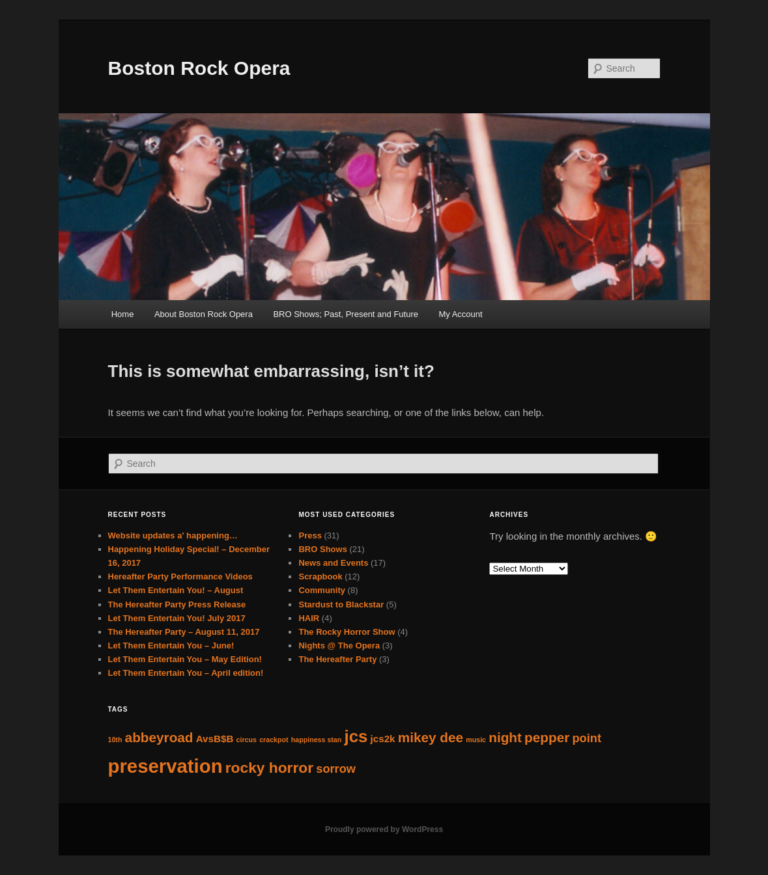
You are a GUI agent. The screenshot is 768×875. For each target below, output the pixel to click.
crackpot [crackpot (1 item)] (273, 739)
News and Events (333, 563)
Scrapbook (320, 576)
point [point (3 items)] (586, 738)
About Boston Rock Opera (203, 314)
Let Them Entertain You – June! (171, 645)
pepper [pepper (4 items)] (546, 737)
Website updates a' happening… (173, 535)
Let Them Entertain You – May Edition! (185, 659)
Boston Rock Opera (199, 68)
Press (309, 535)
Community (321, 590)
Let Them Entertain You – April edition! (186, 673)
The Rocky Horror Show (346, 632)
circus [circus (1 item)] (246, 739)
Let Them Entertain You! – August (176, 590)
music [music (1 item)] (476, 739)
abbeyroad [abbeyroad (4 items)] (159, 737)
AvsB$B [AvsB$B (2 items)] (215, 738)
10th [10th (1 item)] (115, 739)
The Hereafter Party (337, 659)
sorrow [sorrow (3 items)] (336, 768)
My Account (460, 314)
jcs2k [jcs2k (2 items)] (383, 738)
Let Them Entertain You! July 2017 (177, 618)
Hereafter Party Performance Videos (180, 576)
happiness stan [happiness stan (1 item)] (316, 739)
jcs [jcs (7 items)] (355, 736)
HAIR (308, 618)
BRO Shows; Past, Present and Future (345, 314)
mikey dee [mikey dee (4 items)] (430, 737)
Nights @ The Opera (339, 645)
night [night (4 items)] (505, 737)
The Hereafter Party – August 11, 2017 (184, 632)
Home (122, 314)
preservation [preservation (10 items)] (165, 766)
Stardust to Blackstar (341, 604)
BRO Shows (322, 549)
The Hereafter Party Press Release (177, 604)
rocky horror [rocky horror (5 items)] (269, 767)
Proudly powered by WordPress (384, 829)
